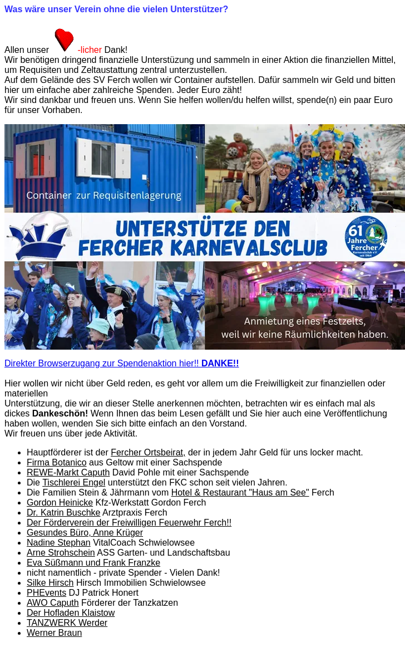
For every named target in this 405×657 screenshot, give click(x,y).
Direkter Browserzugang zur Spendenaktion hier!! (121, 363)
